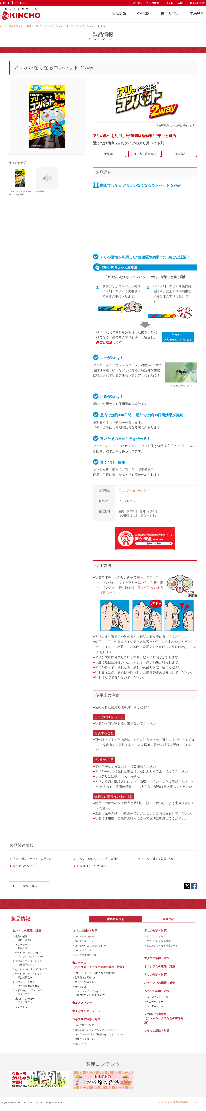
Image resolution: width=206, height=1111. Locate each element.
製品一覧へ (30, 886)
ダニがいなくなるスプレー (161, 941)
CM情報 (143, 13)
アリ (121, 490)
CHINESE (5, 2)
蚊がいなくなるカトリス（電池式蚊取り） (28, 976)
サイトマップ (199, 1102)
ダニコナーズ (154, 950)
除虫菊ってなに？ (24, 866)
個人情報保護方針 (183, 1102)
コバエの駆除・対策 (84, 930)
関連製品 (180, 153)
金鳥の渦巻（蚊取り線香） (23, 938)
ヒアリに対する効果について (159, 858)
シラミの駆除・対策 (156, 1030)
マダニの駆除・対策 (156, 958)
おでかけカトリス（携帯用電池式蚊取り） (28, 984)
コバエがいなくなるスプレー (90, 945)
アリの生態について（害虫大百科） (99, 858)
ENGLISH (20, 2)
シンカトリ (21, 1006)
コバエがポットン (84, 941)
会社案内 (137, 2)
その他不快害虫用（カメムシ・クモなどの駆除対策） (163, 1018)
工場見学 (197, 13)
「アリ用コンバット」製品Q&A (32, 858)
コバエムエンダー (84, 936)
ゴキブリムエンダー (85, 1025)
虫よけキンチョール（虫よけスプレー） (26, 1000)
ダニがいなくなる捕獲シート (162, 945)
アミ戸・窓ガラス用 (85, 982)
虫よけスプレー (82, 1002)
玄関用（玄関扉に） (85, 977)
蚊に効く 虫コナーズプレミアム (32, 969)
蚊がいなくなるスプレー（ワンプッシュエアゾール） (31, 955)
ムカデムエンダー (156, 1006)
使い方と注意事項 (145, 153)
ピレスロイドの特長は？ (92, 866)
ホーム (3, 26)
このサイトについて (164, 1102)
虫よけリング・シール (86, 1011)
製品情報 (119, 13)
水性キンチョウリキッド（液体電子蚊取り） (28, 963)
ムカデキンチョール (157, 997)
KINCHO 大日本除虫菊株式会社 (20, 14)
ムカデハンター (155, 1001)
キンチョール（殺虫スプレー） (25, 946)
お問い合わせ (197, 2)
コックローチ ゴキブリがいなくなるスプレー (99, 1034)
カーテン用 (81, 986)
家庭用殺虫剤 (115, 919)
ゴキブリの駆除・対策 (86, 1019)
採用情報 (154, 2)
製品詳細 (109, 153)
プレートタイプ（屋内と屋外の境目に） (96, 973)
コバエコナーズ (83, 950)
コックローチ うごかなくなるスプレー (95, 1029)
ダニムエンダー (155, 936)
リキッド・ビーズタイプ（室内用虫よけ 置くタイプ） (90, 993)
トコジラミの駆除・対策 (159, 966)
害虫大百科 (170, 13)
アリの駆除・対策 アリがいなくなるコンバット (44, 26)
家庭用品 (168, 919)
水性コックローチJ (85, 1039)
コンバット (81, 1043)
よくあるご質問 (174, 2)
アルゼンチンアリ (138, 490)
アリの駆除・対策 (155, 974)
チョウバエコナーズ (85, 955)
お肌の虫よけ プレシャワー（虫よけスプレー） (30, 992)
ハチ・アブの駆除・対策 (159, 982)
